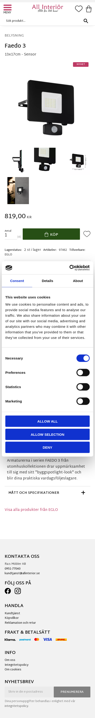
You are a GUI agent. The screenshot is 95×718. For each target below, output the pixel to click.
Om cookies (13, 669)
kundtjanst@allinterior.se (22, 573)
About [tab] (78, 280)
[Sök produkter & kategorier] (46, 20)
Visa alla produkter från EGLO (31, 510)
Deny (47, 447)
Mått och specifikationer (33, 493)
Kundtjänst (12, 613)
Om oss (10, 660)
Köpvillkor (12, 618)
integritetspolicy (16, 706)
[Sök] (86, 20)
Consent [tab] (17, 280)
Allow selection (47, 434)
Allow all (47, 421)
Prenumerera (72, 692)
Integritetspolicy (16, 665)
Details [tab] (47, 280)
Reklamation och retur (20, 623)
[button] (8, 8)
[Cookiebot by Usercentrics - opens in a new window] (69, 268)
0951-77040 (12, 569)
